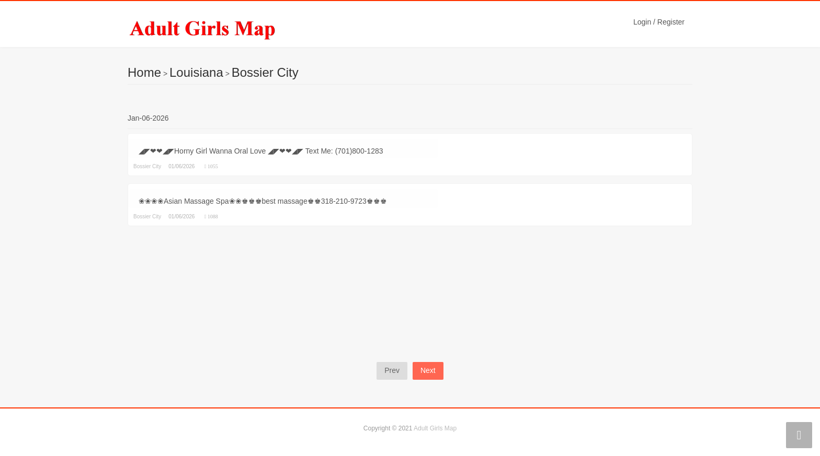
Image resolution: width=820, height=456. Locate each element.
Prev (392, 370)
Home (144, 72)
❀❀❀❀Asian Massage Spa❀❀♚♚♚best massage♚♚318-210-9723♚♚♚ (263, 201)
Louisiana (196, 72)
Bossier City (265, 72)
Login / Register (659, 22)
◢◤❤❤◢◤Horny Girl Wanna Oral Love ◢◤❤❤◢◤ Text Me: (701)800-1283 (261, 151)
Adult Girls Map (435, 428)
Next (428, 370)
